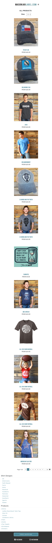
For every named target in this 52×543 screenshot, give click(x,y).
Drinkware (5, 526)
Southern (5, 498)
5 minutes (26, 274)
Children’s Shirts (7, 517)
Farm (4, 485)
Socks (4, 522)
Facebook (18, 540)
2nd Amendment (26, 162)
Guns (4, 487)
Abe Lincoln (26, 312)
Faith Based (6, 483)
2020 (26, 125)
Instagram (33, 540)
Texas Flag (26, 50)
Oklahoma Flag (26, 87)
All (3, 479)
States (4, 502)
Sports (4, 500)
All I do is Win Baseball (26, 349)
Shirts (4, 509)
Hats (3, 520)
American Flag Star (26, 461)
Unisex (4, 515)
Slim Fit (4, 513)
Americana (6, 481)
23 (47, 469)
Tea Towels (5, 524)
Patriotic (5, 494)
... (44, 469)
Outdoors (5, 491)
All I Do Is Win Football (26, 387)
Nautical (5, 489)
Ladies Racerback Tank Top (11, 511)
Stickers (4, 528)
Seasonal (5, 496)
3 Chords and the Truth (26, 200)
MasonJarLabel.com (26, 4)
